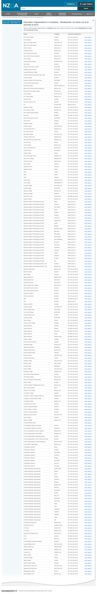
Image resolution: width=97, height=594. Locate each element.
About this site (44, 590)
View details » (88, 37)
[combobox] (58, 9)
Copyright (50, 590)
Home (4, 17)
